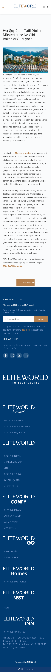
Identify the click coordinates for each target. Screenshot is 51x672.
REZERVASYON (29, 282)
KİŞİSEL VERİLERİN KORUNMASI (18, 305)
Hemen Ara (25, 669)
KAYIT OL (41, 319)
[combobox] (44, 7)
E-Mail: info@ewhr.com (14, 647)
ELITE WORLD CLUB (12, 299)
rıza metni (26, 330)
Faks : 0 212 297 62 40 (35, 644)
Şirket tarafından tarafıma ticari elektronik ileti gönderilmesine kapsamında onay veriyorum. (24, 329)
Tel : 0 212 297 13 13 (13, 644)
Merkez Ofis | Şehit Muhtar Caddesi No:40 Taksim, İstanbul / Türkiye (23, 639)
